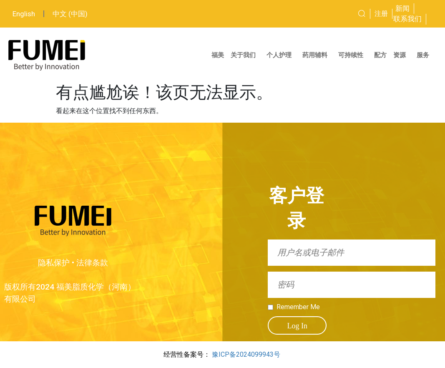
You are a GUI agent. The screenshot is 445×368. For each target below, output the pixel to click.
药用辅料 (317, 55)
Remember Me (298, 307)
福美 (217, 55)
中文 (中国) (70, 14)
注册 (381, 14)
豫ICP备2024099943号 (246, 354)
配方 (380, 55)
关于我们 (245, 55)
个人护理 (281, 55)
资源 (401, 55)
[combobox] (339, 14)
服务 (425, 55)
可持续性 (352, 55)
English (24, 14)
